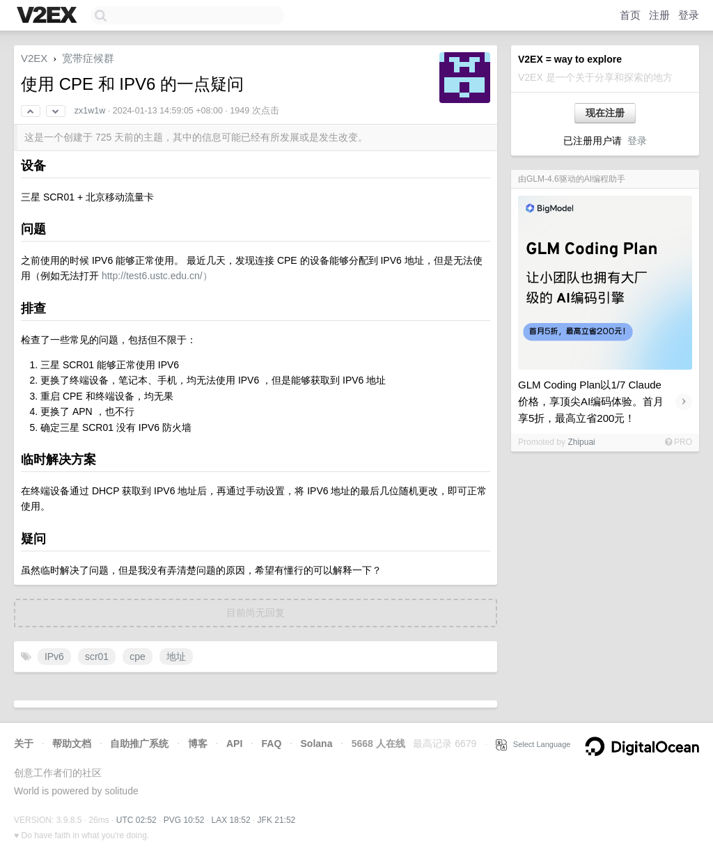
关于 (23, 743)
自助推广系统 (139, 743)
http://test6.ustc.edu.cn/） (157, 275)
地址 (176, 656)
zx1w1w (90, 111)
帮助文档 (71, 743)
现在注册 (605, 112)
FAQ (272, 743)
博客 (197, 743)
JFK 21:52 (277, 820)
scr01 (97, 656)
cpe (138, 656)
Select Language (533, 744)
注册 (659, 15)
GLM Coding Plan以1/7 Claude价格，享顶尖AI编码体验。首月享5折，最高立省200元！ (591, 401)
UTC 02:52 (136, 820)
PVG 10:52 (184, 820)
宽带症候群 (88, 58)
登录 (688, 15)
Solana (317, 743)
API (234, 743)
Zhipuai (581, 442)
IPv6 (54, 656)
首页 (630, 15)
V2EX (34, 58)
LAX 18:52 (231, 820)
